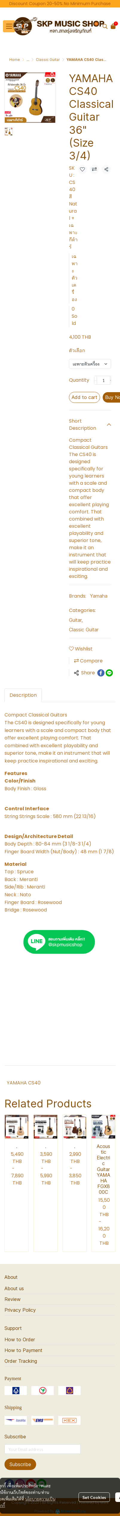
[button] (105, 26)
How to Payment (23, 1350)
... (28, 59)
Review (12, 1299)
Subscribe (20, 1464)
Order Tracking (20, 1361)
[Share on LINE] (109, 672)
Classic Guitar (48, 59)
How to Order (19, 1339)
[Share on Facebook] (100, 672)
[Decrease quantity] (95, 380)
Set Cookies (94, 1497)
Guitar (76, 620)
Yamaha (98, 596)
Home (14, 59)
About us (14, 1288)
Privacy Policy (20, 1310)
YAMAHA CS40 (24, 1082)
